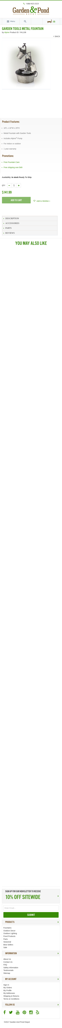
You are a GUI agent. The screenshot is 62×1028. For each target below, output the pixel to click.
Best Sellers (8, 945)
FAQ (5, 965)
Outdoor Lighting (10, 933)
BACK (57, 36)
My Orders (7, 988)
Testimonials (8, 970)
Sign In (6, 985)
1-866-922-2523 (32, 4)
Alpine (7, 32)
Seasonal (7, 942)
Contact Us (7, 962)
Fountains (7, 928)
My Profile (7, 990)
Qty (3, 185)
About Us (7, 959)
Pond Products (9, 936)
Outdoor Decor (9, 931)
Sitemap (6, 973)
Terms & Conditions (11, 999)
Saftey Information (10, 968)
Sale (5, 947)
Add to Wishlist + (43, 201)
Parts (5, 939)
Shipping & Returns (11, 996)
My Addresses (9, 993)
